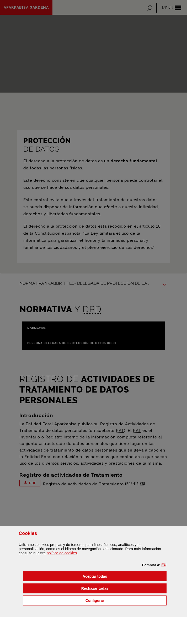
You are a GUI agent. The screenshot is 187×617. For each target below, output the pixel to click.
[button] (163, 565)
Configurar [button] (121, 600)
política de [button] (62, 553)
